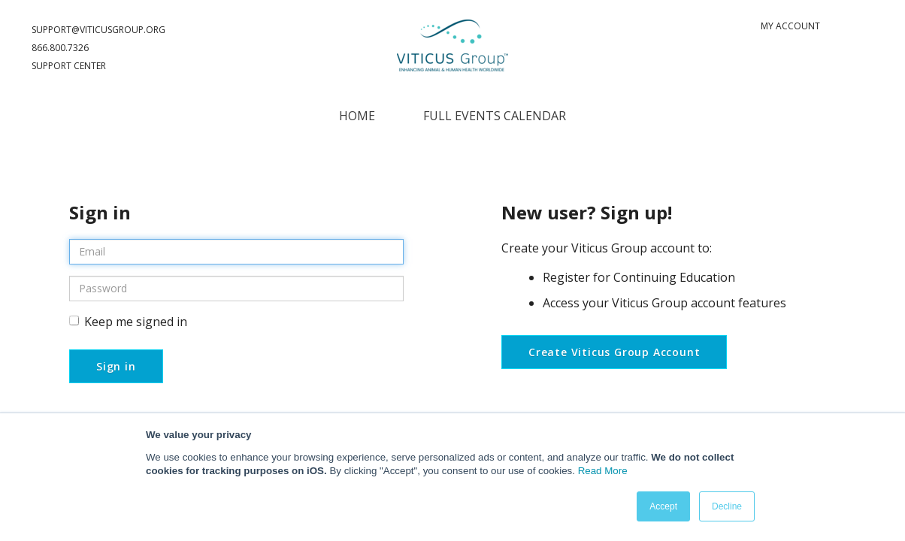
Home (357, 115)
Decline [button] (727, 506)
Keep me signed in (128, 321)
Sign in (116, 366)
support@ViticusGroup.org (98, 29)
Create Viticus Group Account (614, 352)
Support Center (69, 65)
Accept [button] (663, 506)
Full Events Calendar (494, 115)
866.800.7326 (60, 47)
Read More (603, 470)
